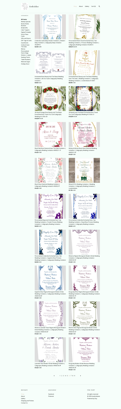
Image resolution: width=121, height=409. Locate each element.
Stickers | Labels (26, 55)
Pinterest (51, 396)
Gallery (87, 6)
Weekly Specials (25, 22)
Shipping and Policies (27, 401)
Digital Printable (26, 32)
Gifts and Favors (26, 38)
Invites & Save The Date (25, 46)
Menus (23, 49)
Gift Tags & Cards (26, 40)
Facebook (51, 394)
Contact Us (24, 403)
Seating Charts (25, 57)
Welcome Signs (25, 62)
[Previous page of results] (54, 376)
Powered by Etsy (92, 398)
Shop (75, 6)
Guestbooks (24, 43)
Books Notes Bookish (25, 24)
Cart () (93, 6)
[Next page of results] (80, 376)
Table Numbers (25, 59)
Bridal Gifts (24, 28)
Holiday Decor (25, 64)
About (81, 6)
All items (24, 19)
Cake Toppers (25, 30)
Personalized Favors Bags (25, 52)
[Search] (99, 6)
